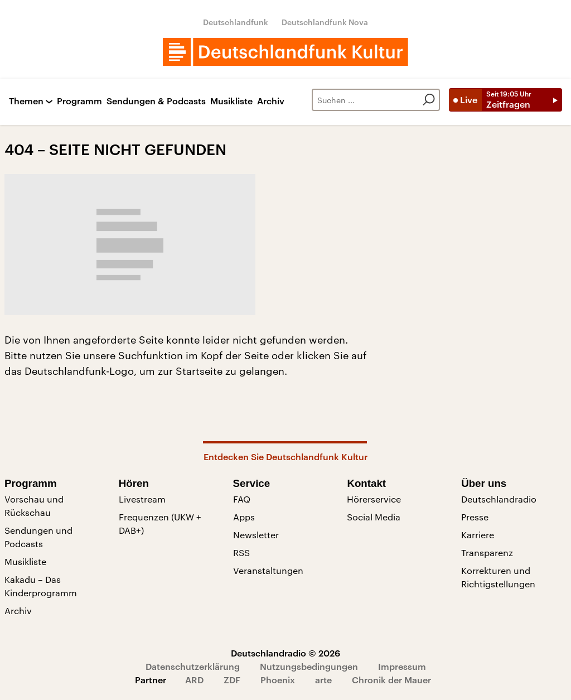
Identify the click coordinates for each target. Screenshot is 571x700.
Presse (474, 516)
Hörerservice (374, 499)
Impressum (402, 666)
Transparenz (487, 552)
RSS (241, 552)
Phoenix (277, 679)
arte (323, 679)
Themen (26, 101)
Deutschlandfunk (235, 22)
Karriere (477, 534)
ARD (194, 679)
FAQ (241, 499)
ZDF (232, 679)
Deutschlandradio (498, 499)
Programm (79, 101)
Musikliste (231, 101)
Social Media (373, 516)
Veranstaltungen (268, 570)
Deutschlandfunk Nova (325, 22)
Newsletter (256, 534)
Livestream (142, 499)
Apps (244, 516)
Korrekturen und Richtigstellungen (498, 577)
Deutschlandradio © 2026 (285, 653)
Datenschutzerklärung (193, 666)
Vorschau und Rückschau (34, 506)
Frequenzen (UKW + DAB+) (160, 523)
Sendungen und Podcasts (38, 537)
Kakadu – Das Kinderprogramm (40, 586)
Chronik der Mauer (391, 679)
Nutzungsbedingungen (309, 666)
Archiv (270, 101)
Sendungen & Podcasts (156, 101)
